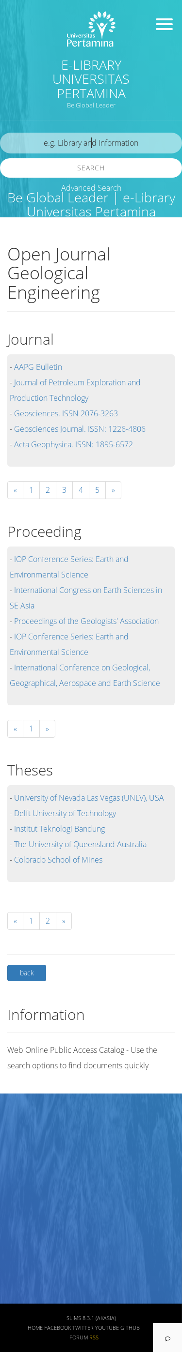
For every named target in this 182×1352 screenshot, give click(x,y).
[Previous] (15, 729)
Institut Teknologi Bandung (59, 828)
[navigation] (167, 1337)
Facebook (57, 1327)
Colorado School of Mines (58, 859)
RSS (94, 1337)
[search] (91, 143)
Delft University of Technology (65, 813)
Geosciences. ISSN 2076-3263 (66, 413)
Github (130, 1327)
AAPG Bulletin (38, 367)
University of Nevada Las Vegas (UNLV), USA (89, 797)
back (27, 972)
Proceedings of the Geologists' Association (86, 621)
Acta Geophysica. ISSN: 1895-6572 (73, 444)
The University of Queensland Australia (80, 844)
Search (91, 167)
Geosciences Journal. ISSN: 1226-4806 (80, 429)
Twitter (83, 1327)
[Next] (113, 490)
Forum (78, 1337)
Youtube (107, 1327)
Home (35, 1327)
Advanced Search (91, 187)
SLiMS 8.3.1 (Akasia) (91, 1318)
